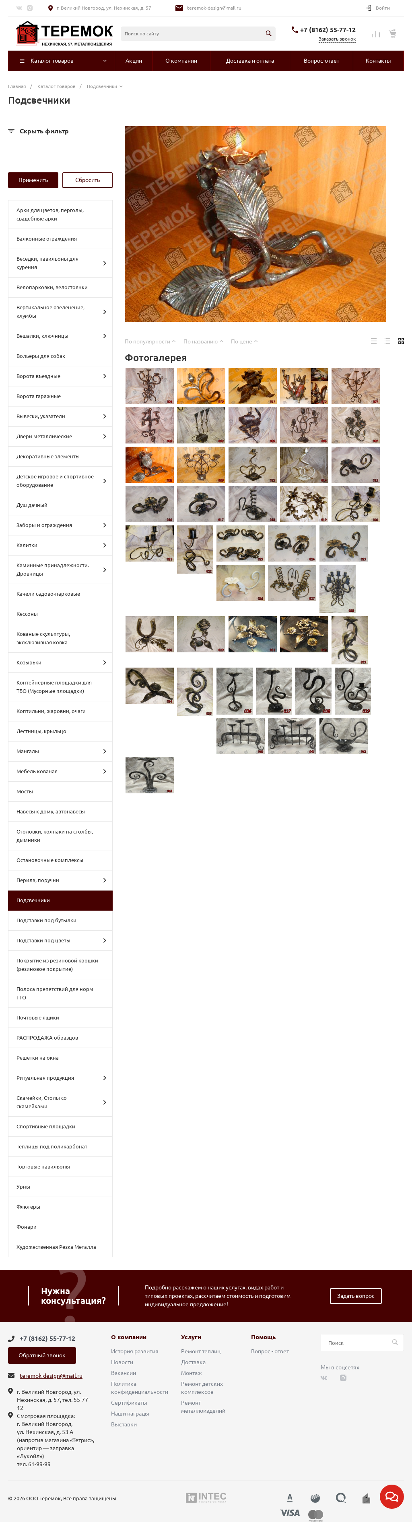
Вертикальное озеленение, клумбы (61, 311)
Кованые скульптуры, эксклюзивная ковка (43, 638)
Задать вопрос (356, 1296)
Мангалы (61, 751)
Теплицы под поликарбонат (51, 1146)
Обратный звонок (42, 1355)
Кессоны (27, 614)
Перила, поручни (61, 880)
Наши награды (130, 1413)
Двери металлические (61, 436)
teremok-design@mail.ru (214, 7)
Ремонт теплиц (200, 1351)
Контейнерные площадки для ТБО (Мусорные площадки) (54, 687)
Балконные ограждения (46, 238)
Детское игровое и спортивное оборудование (61, 481)
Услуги (191, 1337)
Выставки (124, 1424)
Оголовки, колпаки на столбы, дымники (54, 836)
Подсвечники (33, 900)
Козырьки (61, 662)
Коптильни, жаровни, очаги (51, 711)
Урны (23, 1186)
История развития (135, 1351)
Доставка (193, 1362)
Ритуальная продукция (61, 1077)
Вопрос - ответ (270, 1351)
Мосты (24, 791)
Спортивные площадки (45, 1126)
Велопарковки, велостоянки (52, 287)
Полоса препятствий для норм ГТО (54, 993)
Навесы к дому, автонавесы (50, 811)
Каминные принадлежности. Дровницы (61, 569)
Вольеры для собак (40, 356)
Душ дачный (31, 505)
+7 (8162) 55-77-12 (328, 29)
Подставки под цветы (61, 940)
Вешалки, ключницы (61, 335)
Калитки (61, 545)
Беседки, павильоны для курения (61, 263)
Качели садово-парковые (48, 594)
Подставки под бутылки (46, 920)
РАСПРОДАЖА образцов (47, 1037)
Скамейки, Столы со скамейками (61, 1102)
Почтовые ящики (37, 1017)
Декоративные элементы (48, 456)
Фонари (26, 1227)
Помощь (263, 1337)
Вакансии (123, 1373)
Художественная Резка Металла (56, 1247)
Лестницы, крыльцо (41, 731)
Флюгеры (28, 1206)
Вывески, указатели (61, 416)
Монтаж (191, 1373)
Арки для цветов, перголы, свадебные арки (50, 214)
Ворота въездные (61, 376)
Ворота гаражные (38, 396)
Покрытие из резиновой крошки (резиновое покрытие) (57, 965)
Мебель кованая (61, 771)
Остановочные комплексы (49, 860)
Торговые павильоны (43, 1166)
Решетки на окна (37, 1057)
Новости (122, 1362)
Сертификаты (129, 1402)
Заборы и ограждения (61, 525)
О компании (128, 1337)
